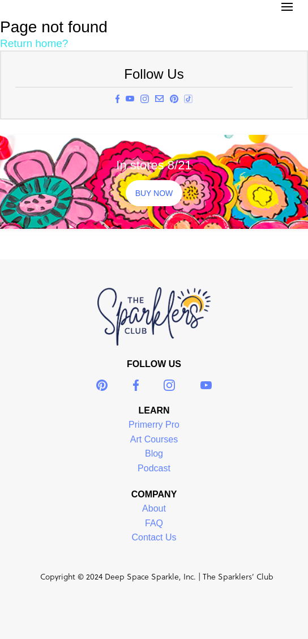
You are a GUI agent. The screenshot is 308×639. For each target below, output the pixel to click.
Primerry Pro (154, 424)
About (154, 508)
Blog (154, 453)
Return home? (34, 43)
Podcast (154, 468)
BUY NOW (154, 193)
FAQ (154, 523)
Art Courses (154, 439)
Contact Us (153, 537)
